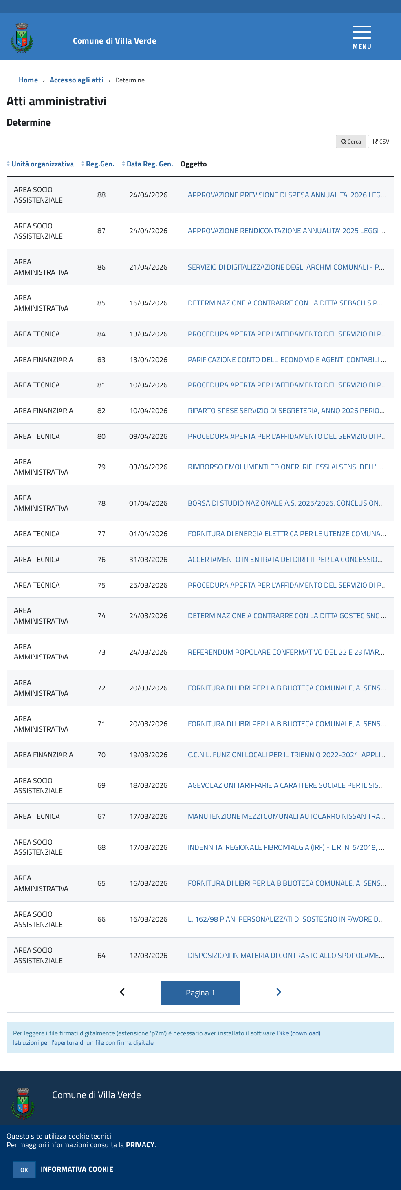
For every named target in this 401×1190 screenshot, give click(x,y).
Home (28, 79)
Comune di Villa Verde (114, 40)
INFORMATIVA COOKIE (77, 1169)
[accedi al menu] (362, 36)
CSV (381, 141)
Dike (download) (298, 1033)
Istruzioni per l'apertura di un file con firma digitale (83, 1042)
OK (24, 1170)
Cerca (351, 141)
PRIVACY (140, 1144)
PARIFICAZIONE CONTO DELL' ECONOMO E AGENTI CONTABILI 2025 (292, 359)
